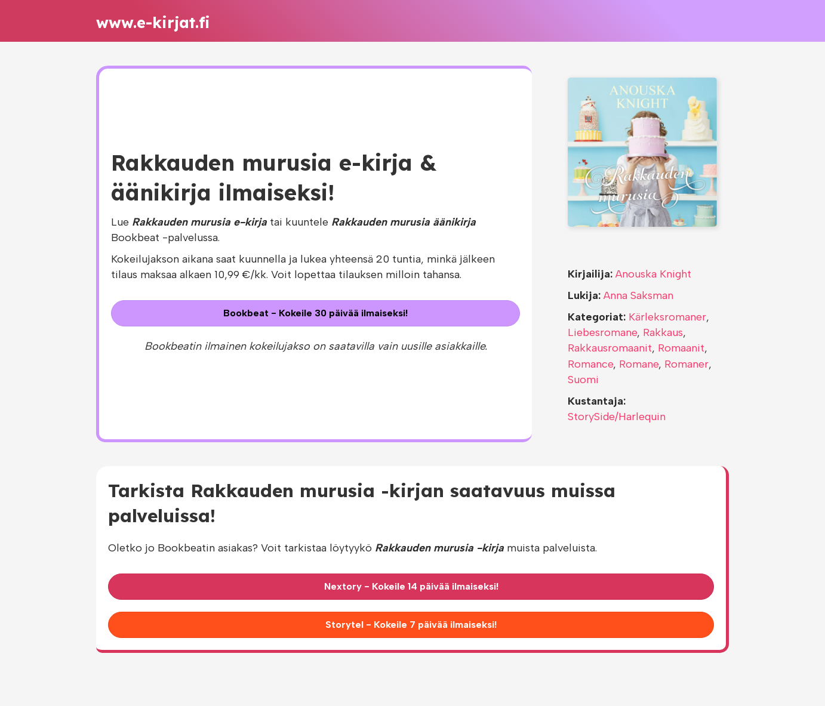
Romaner (686, 364)
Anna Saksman (638, 295)
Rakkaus (663, 332)
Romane (638, 364)
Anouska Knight (653, 273)
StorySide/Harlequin (617, 416)
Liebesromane (602, 332)
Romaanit (681, 347)
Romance (590, 364)
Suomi (583, 379)
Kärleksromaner (667, 316)
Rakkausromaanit (610, 347)
